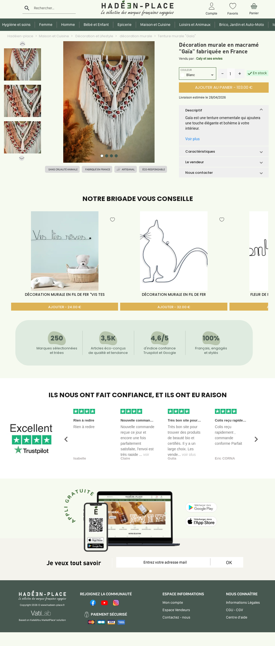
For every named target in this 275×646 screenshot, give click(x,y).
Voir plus (192, 139)
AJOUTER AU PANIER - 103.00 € (224, 87)
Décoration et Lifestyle (94, 36)
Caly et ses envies (209, 58)
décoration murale (135, 36)
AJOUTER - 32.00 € (173, 307)
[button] (22, 45)
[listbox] (198, 75)
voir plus (189, 454)
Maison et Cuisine (54, 36)
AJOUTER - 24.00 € (64, 307)
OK (229, 562)
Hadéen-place (20, 36)
